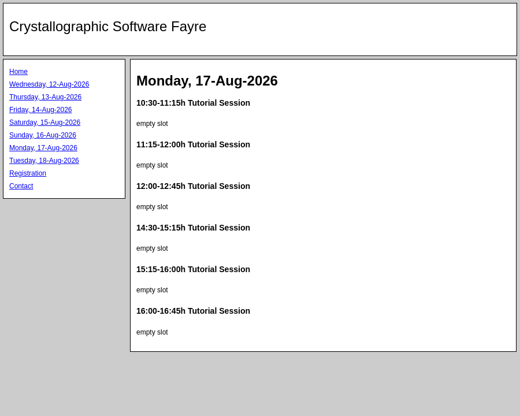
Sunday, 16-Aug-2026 (42, 135)
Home (18, 72)
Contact (21, 186)
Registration (27, 173)
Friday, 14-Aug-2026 (40, 110)
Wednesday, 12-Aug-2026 (49, 84)
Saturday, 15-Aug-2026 (44, 122)
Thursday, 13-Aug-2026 (45, 97)
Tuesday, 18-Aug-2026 (44, 161)
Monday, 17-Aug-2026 (43, 148)
